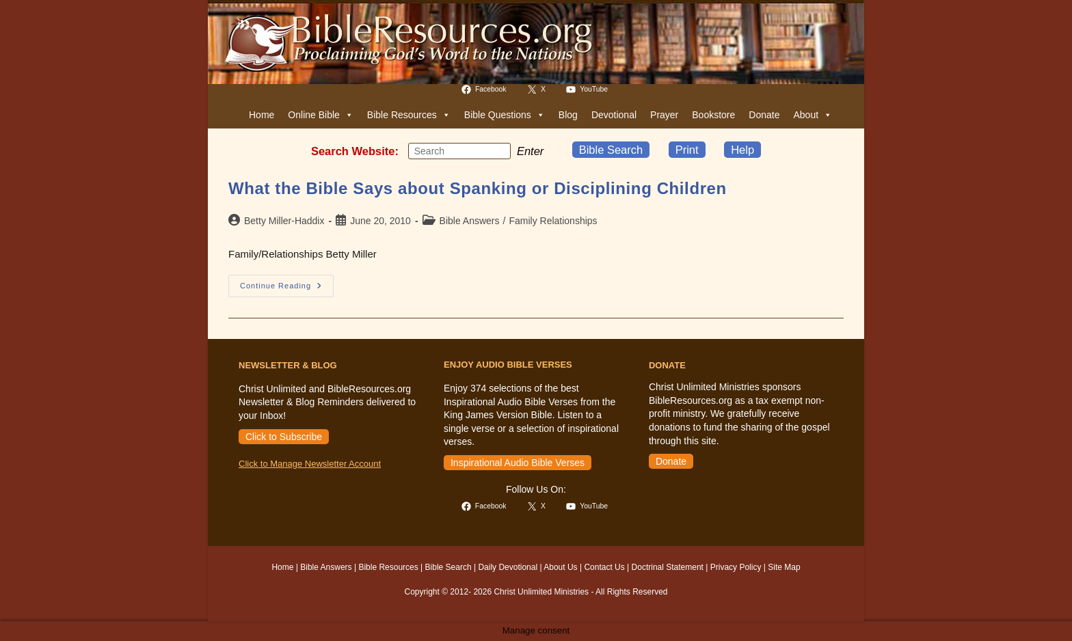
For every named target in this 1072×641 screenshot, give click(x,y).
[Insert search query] (459, 151)
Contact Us (604, 567)
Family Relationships (553, 220)
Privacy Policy (736, 567)
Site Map (784, 567)
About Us (560, 567)
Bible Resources (409, 114)
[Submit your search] (497, 150)
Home (261, 114)
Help (742, 150)
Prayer (664, 114)
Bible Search (611, 150)
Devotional (613, 114)
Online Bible (320, 114)
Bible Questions (504, 114)
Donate (764, 114)
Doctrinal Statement (668, 567)
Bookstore (713, 114)
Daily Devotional (507, 567)
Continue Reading (287, 289)
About (812, 114)
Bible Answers (470, 220)
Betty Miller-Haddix (284, 220)
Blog (568, 114)
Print (687, 150)
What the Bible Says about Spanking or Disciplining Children (477, 188)
